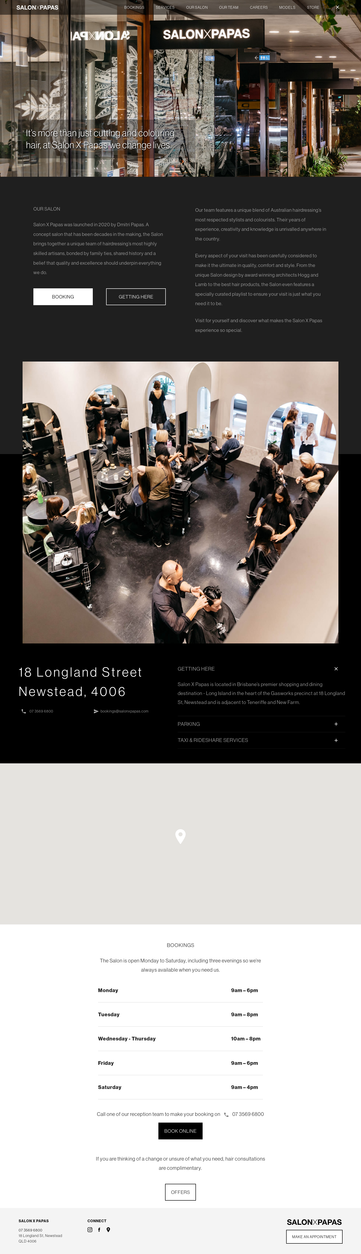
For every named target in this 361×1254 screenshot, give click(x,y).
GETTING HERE (136, 297)
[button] (180, 836)
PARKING (259, 724)
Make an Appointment (314, 1236)
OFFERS (180, 1192)
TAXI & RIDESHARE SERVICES (259, 740)
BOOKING (63, 297)
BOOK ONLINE (180, 1131)
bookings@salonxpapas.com (120, 711)
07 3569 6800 (37, 711)
